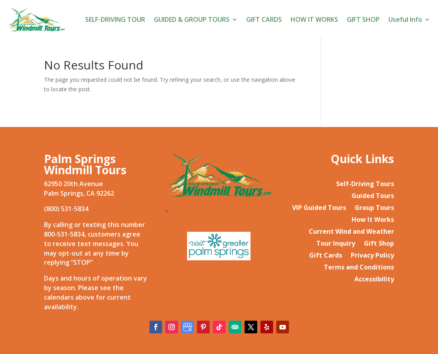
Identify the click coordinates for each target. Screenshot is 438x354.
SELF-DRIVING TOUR (115, 19)
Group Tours (374, 208)
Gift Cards (325, 256)
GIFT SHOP (363, 19)
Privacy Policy (372, 256)
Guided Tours (373, 196)
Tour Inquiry (335, 244)
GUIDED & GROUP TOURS (192, 19)
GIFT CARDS (264, 19)
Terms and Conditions (359, 267)
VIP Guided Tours (319, 208)
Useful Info (405, 19)
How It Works (373, 220)
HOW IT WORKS (314, 19)
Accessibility (374, 279)
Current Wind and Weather (351, 232)
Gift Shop (379, 244)
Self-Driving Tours (365, 184)
